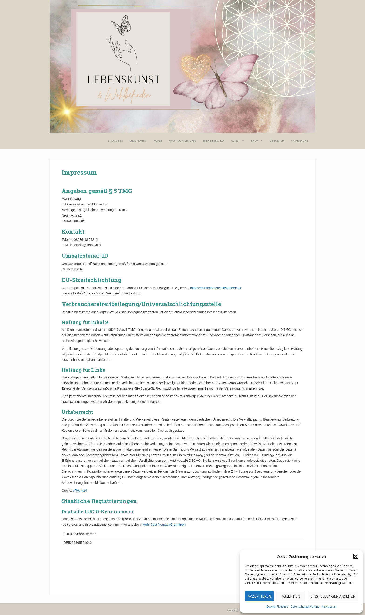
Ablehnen (291, 596)
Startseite (115, 141)
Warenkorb (299, 141)
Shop (254, 141)
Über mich (277, 141)
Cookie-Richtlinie (277, 606)
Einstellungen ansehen (332, 596)
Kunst (235, 141)
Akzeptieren (259, 596)
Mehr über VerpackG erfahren (164, 524)
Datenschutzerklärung (305, 606)
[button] (355, 556)
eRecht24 (80, 490)
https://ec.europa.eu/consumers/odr (215, 288)
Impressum (329, 606)
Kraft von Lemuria (182, 141)
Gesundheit (138, 141)
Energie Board (213, 141)
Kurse (158, 141)
